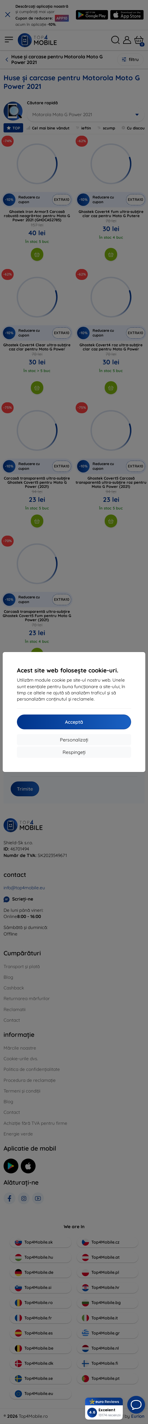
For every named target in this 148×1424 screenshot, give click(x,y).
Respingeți (74, 752)
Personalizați (74, 740)
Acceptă (74, 722)
